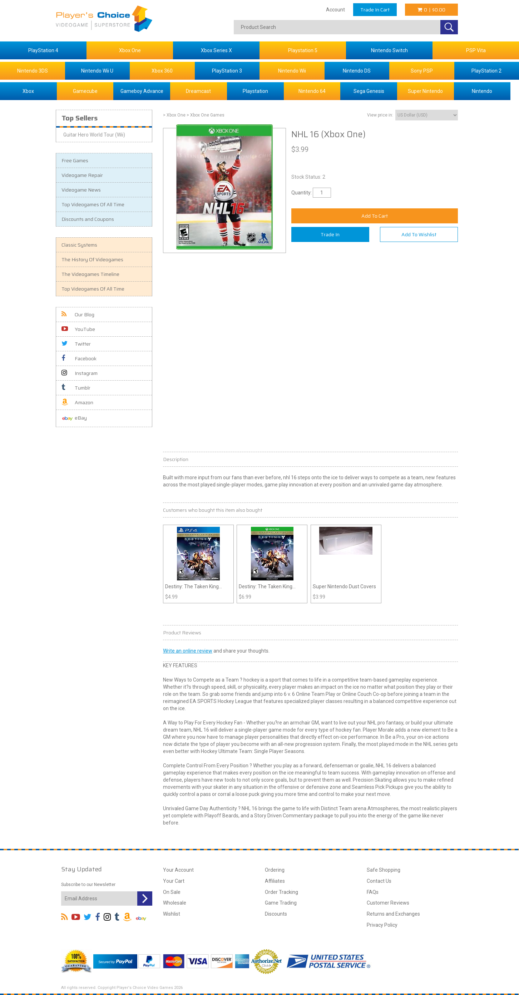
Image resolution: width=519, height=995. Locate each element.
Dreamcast (198, 91)
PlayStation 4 (43, 50)
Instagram (79, 373)
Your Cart (173, 881)
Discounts (276, 914)
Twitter (76, 344)
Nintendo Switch (389, 50)
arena (359, 808)
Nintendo (482, 91)
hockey (251, 680)
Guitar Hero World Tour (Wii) (94, 135)
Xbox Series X (216, 50)
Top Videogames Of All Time (92, 204)
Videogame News (81, 190)
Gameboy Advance (141, 91)
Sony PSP (422, 71)
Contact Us (379, 881)
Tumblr (75, 388)
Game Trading (281, 903)
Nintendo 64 (312, 91)
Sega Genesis (369, 91)
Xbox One (130, 50)
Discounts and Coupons (87, 219)
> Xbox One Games (205, 115)
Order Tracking (281, 892)
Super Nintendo (425, 91)
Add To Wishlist (418, 234)
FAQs (373, 892)
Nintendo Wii (292, 71)
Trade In (330, 234)
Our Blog (77, 314)
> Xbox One (174, 115)
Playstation (255, 91)
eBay (74, 418)
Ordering (275, 870)
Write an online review (187, 651)
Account (335, 10)
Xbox (28, 91)
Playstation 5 (302, 50)
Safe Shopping (383, 870)
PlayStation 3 (227, 71)
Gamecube (85, 91)
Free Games (74, 160)
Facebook (79, 358)
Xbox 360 (162, 71)
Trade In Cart (375, 10)
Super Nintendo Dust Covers (344, 586)
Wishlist (171, 914)
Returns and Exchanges (393, 914)
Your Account (178, 870)
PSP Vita (476, 50)
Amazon (77, 402)
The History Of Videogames (92, 259)
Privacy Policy (382, 925)
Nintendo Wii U (97, 71)
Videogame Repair (82, 175)
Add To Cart (374, 216)
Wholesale (174, 903)
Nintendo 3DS (32, 71)
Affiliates (275, 881)
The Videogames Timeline (90, 274)
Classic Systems (79, 245)
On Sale (172, 892)
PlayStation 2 (486, 71)
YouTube (78, 329)
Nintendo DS (357, 71)
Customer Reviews (388, 903)
